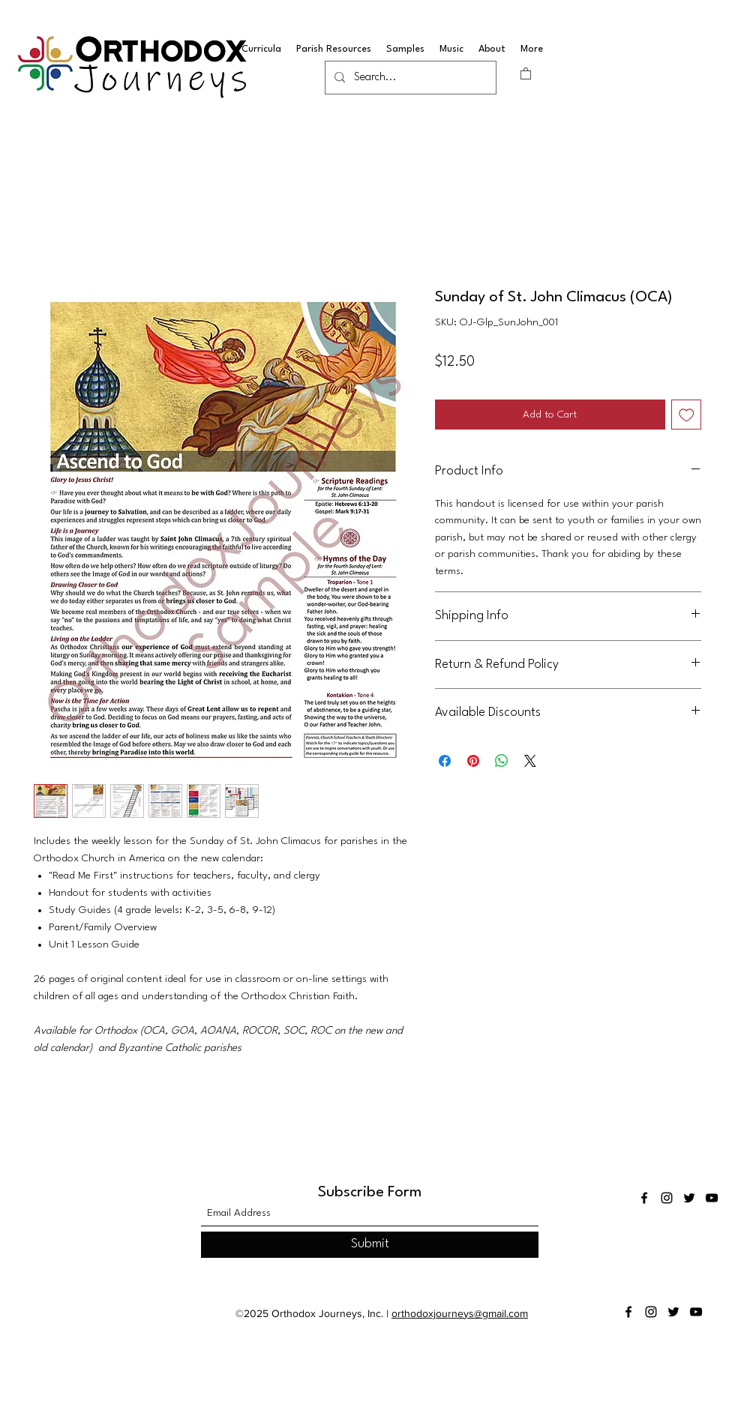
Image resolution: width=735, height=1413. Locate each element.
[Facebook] (644, 1197)
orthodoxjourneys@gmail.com (460, 1313)
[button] (525, 73)
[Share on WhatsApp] (502, 761)
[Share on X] (530, 761)
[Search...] (409, 77)
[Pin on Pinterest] (473, 761)
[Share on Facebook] (445, 761)
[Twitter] (689, 1197)
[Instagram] (666, 1197)
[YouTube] (711, 1197)
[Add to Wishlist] (686, 415)
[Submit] (369, 1245)
